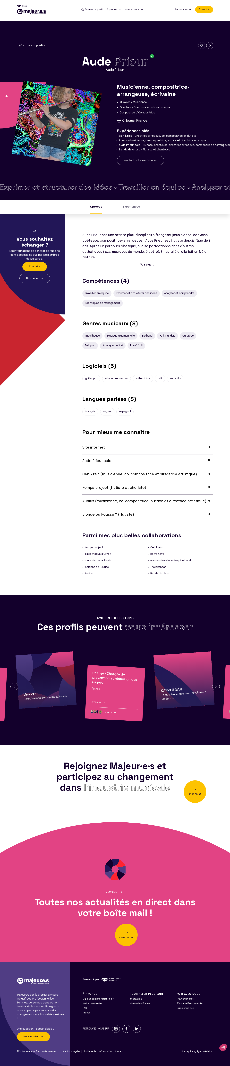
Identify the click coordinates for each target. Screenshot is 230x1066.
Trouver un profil (186, 999)
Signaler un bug (185, 1008)
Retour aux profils (31, 45)
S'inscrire (204, 9)
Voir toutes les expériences (140, 160)
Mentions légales (71, 1052)
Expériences (131, 206)
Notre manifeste (92, 1003)
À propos (96, 206)
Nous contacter (33, 1036)
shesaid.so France (140, 1003)
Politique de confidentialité (98, 1052)
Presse (87, 1013)
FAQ (85, 1008)
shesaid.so (136, 999)
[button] (14, 686)
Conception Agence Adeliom (197, 1052)
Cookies (118, 1052)
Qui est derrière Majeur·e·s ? (98, 999)
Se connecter (183, 10)
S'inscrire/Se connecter (190, 1003)
